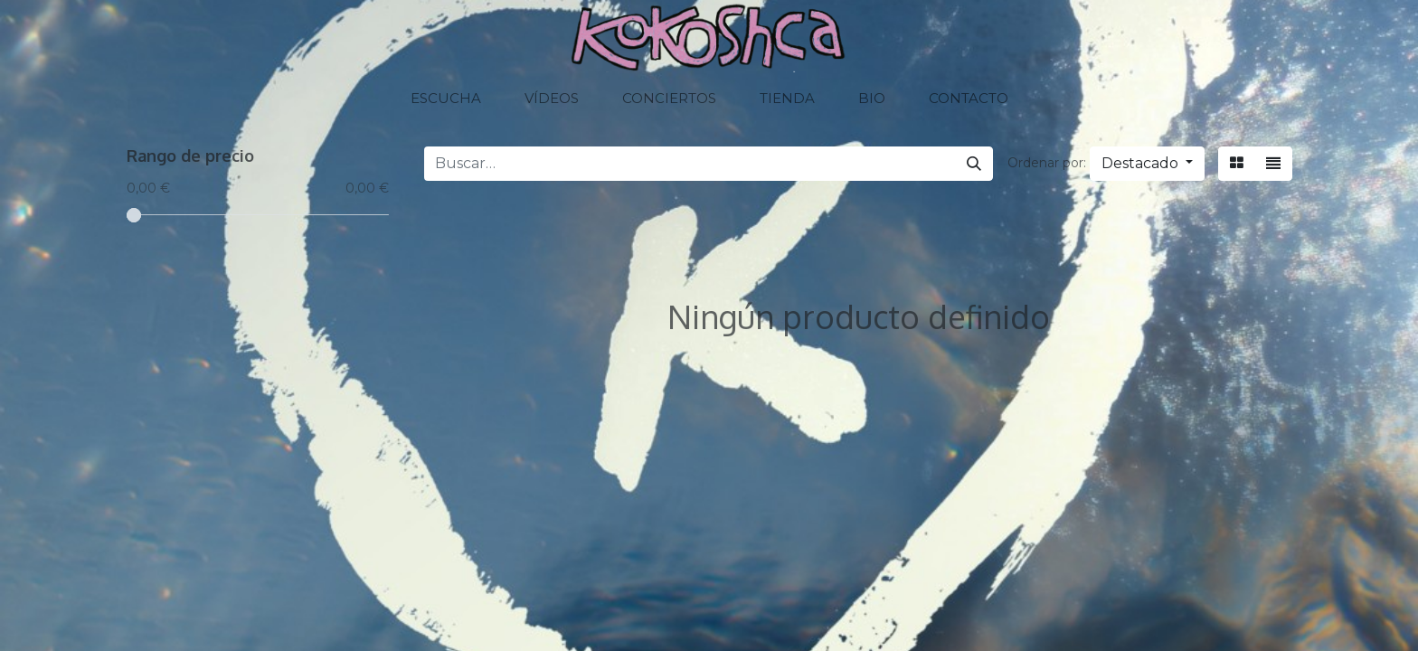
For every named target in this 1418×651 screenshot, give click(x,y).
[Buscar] (974, 163)
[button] (1147, 163)
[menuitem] (446, 99)
